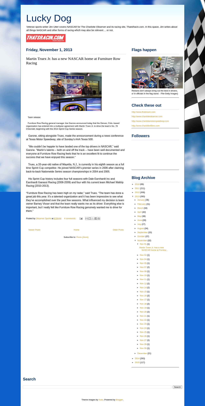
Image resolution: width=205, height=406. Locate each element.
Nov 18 (143, 304)
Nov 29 (143, 344)
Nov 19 (143, 308)
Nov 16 (143, 295)
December (142, 353)
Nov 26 (143, 336)
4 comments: (70, 218)
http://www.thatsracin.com (143, 112)
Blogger (119, 399)
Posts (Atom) (82, 237)
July (139, 224)
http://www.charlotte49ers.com (146, 126)
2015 (137, 362)
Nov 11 (143, 279)
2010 (137, 184)
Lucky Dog (48, 18)
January (141, 200)
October (141, 236)
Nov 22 (143, 320)
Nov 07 (143, 267)
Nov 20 (143, 312)
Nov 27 (143, 340)
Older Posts (118, 230)
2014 (137, 358)
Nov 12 (143, 283)
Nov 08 (143, 271)
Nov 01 (143, 244)
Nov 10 (143, 275)
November (142, 240)
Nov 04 (143, 259)
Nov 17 (143, 299)
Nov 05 (143, 263)
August (140, 228)
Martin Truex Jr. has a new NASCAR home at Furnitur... (153, 248)
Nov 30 (143, 348)
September (142, 232)
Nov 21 (143, 316)
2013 (137, 196)
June (140, 220)
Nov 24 (143, 328)
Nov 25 (143, 332)
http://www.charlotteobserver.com (147, 116)
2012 (137, 192)
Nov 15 (143, 291)
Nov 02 (143, 255)
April (139, 212)
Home (76, 230)
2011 (137, 188)
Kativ (101, 399)
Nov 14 (143, 287)
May (139, 216)
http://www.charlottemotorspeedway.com (150, 121)
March (140, 208)
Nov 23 (143, 324)
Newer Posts (34, 230)
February (141, 204)
